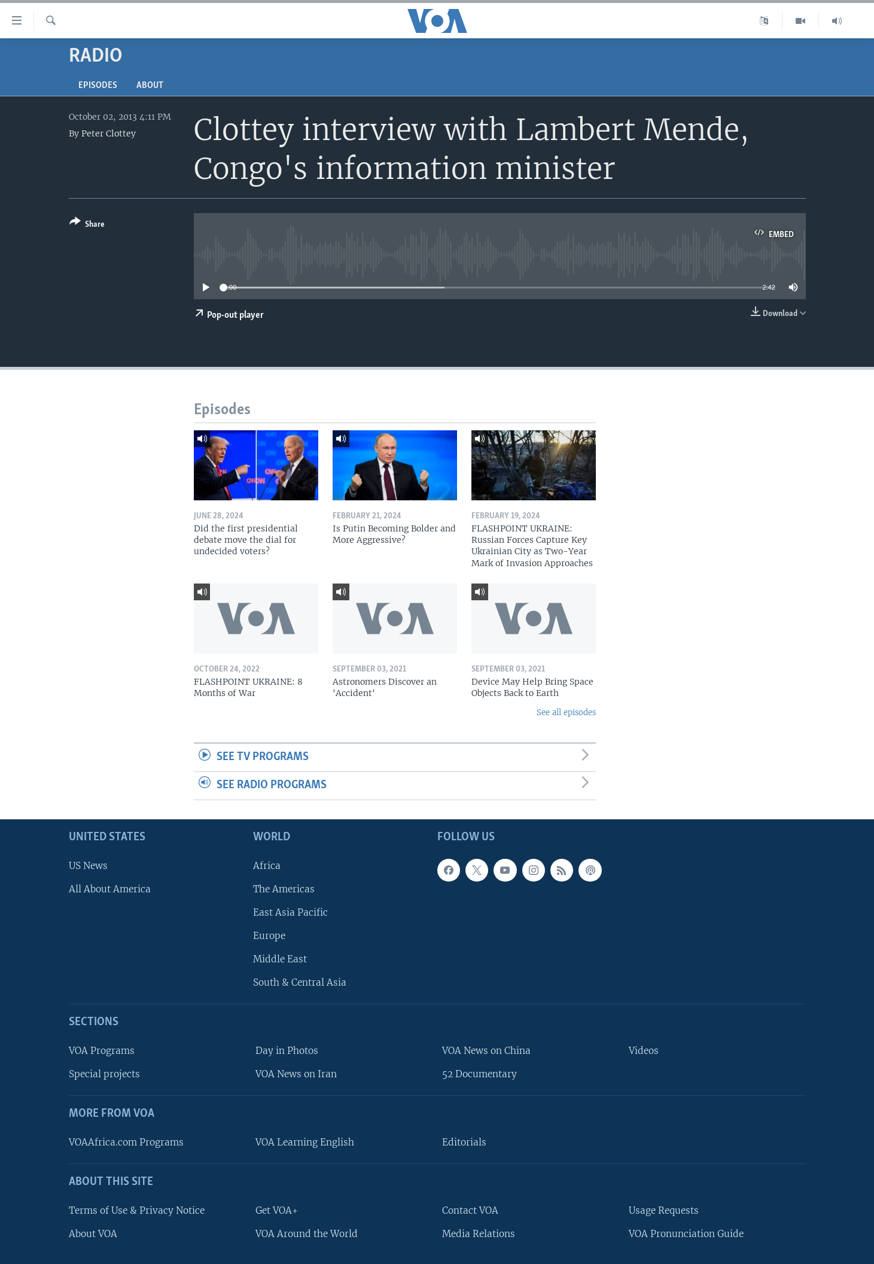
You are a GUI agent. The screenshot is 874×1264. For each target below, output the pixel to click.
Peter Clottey (108, 133)
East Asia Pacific (290, 911)
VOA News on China (486, 1050)
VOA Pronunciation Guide (686, 1233)
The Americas (284, 888)
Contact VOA (470, 1210)
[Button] (87, 225)
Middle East (280, 959)
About (149, 85)
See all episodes (566, 712)
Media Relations (478, 1233)
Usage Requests (664, 1210)
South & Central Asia (299, 982)
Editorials (464, 1141)
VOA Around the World (306, 1233)
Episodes (97, 85)
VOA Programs (102, 1050)
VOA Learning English (304, 1141)
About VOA (93, 1233)
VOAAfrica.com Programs (126, 1141)
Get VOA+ (276, 1210)
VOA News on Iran (296, 1074)
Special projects (104, 1074)
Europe (269, 935)
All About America (110, 888)
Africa (267, 865)
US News (88, 865)
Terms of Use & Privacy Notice (137, 1210)
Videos (644, 1050)
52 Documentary (479, 1074)
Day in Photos (286, 1050)
